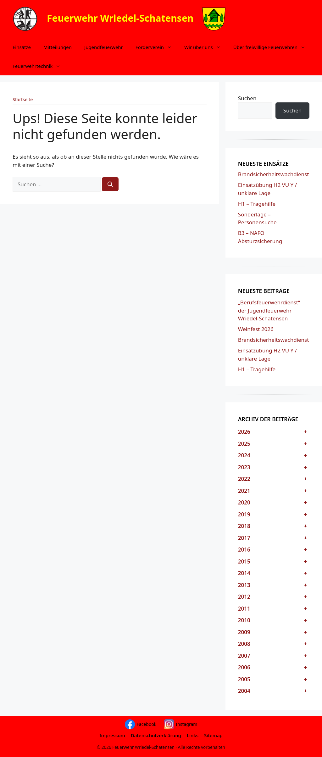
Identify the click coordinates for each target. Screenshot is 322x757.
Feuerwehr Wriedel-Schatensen (120, 17)
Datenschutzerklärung (156, 735)
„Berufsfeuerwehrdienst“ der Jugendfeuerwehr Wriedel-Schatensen (269, 310)
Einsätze (22, 47)
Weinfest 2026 (256, 329)
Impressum (112, 735)
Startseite (23, 99)
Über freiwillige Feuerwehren (272, 47)
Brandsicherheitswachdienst (273, 174)
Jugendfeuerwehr (103, 47)
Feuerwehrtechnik (40, 66)
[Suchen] (110, 184)
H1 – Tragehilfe (256, 203)
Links (192, 735)
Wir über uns (205, 47)
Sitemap (213, 735)
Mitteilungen (57, 47)
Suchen (247, 98)
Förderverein (157, 47)
